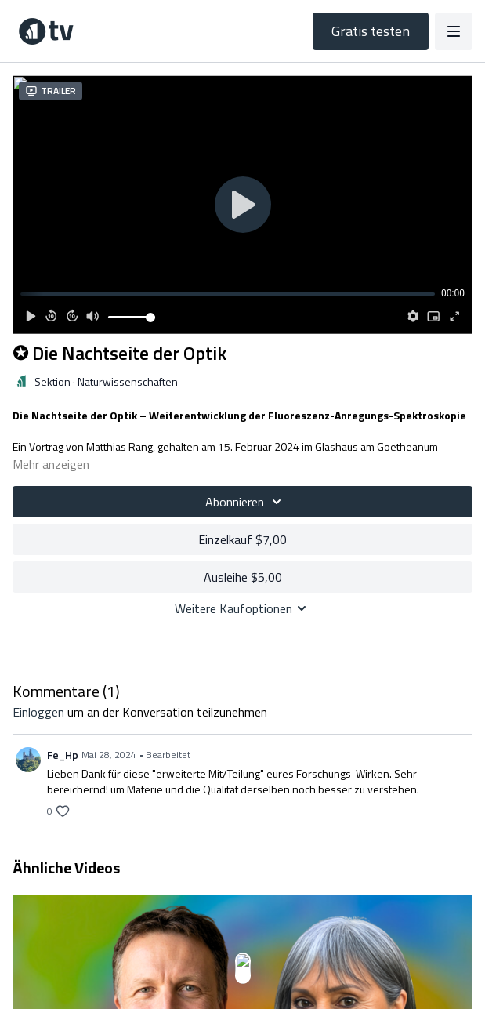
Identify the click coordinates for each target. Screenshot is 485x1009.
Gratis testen (370, 31)
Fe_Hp (62, 754)
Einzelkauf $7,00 (242, 539)
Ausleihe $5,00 (243, 577)
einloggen (38, 711)
